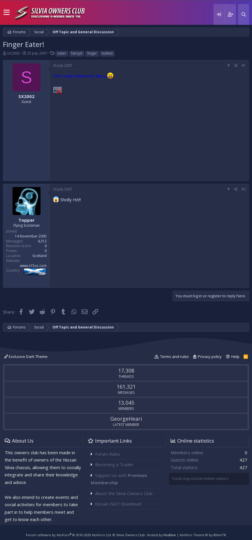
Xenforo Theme (203, 535)
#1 (244, 65)
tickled (107, 53)
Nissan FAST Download (118, 504)
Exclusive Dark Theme (26, 356)
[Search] (243, 14)
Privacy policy (210, 356)
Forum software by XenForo (69, 535)
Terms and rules (174, 356)
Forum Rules (107, 454)
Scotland (39, 255)
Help (235, 356)
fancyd (76, 53)
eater (61, 53)
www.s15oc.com (33, 265)
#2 (244, 189)
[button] (6, 12)
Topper (26, 220)
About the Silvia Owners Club (124, 493)
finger (92, 53)
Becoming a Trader (114, 464)
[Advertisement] (149, 137)
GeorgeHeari (126, 418)
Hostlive (169, 535)
